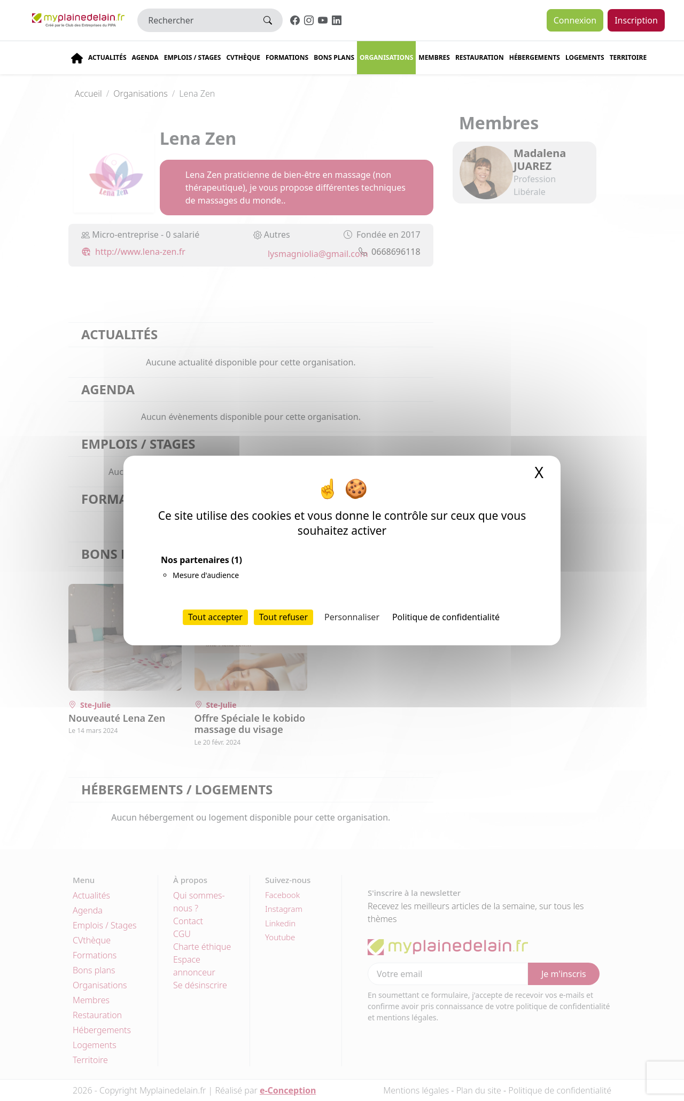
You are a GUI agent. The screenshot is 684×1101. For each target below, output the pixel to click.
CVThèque (243, 57)
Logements (584, 57)
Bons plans (334, 57)
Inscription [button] (636, 20)
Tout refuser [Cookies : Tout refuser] (283, 617)
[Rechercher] (195, 20)
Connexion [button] (575, 20)
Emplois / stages (192, 57)
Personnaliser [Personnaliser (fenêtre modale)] (351, 617)
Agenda (145, 57)
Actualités (107, 57)
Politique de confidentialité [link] (446, 617)
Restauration (479, 57)
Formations (287, 57)
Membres (434, 57)
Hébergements (534, 57)
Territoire (628, 57)
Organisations (386, 57)
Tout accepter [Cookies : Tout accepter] (215, 617)
